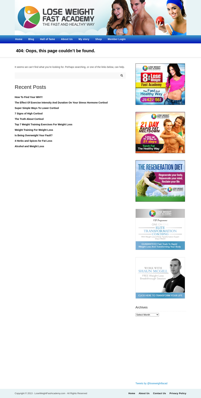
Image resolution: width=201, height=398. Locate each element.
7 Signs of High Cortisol (29, 113)
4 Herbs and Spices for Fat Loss (33, 140)
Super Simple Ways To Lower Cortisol (37, 108)
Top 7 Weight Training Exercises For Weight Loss (44, 124)
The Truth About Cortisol (29, 119)
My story (83, 39)
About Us (67, 39)
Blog (31, 39)
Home (18, 39)
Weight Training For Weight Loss (34, 129)
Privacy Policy (177, 393)
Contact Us (159, 393)
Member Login (117, 39)
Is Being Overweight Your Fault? (34, 135)
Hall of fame (47, 39)
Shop (98, 39)
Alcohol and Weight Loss (29, 146)
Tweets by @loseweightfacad (152, 383)
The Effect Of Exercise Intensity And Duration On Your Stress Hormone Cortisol (61, 102)
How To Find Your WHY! (29, 97)
